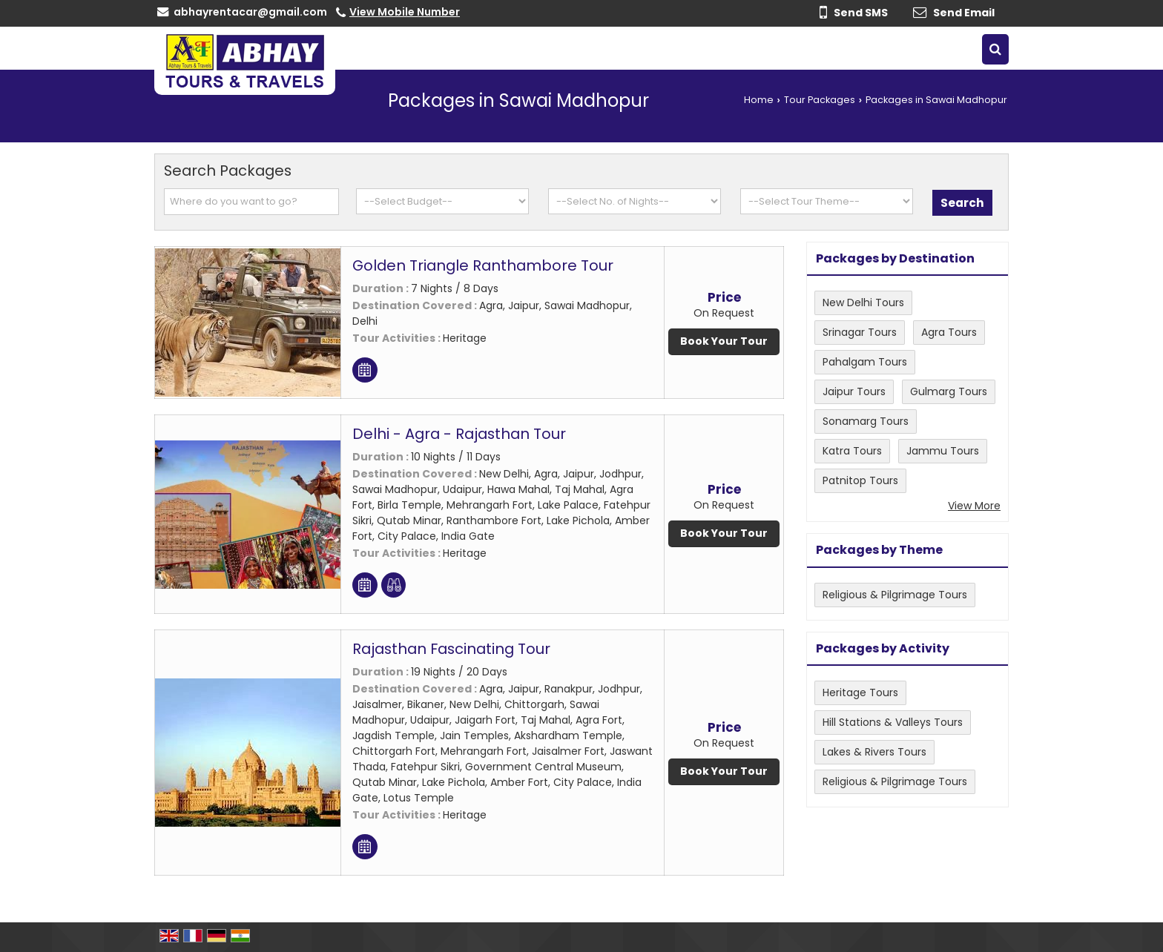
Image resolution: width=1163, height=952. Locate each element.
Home (759, 99)
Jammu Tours (942, 450)
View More (974, 505)
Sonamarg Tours (866, 421)
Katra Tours (852, 450)
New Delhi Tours (863, 302)
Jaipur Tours (854, 391)
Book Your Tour (724, 341)
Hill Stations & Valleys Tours (893, 722)
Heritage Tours (860, 692)
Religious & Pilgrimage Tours (895, 594)
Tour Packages (819, 99)
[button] (404, 11)
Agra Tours (949, 332)
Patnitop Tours (860, 480)
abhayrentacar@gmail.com (250, 11)
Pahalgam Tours (865, 361)
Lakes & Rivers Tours (874, 751)
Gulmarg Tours (948, 391)
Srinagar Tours (860, 332)
